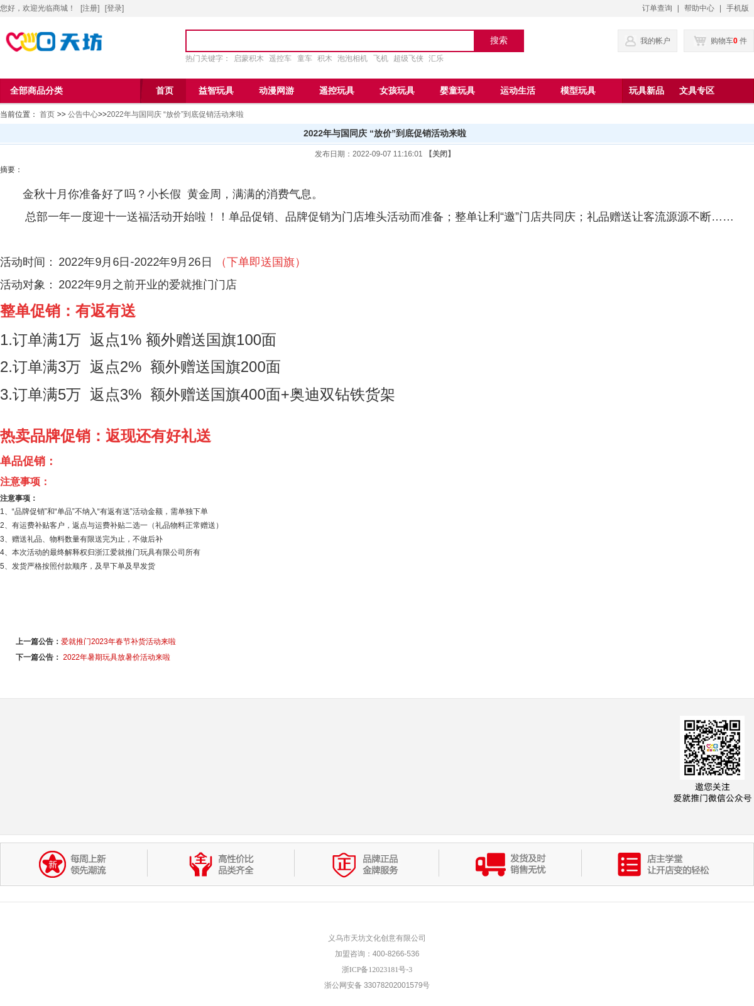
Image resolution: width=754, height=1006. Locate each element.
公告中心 (83, 114)
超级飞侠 (408, 58)
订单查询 (657, 8)
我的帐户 (655, 40)
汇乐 (436, 58)
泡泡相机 (352, 58)
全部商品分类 (36, 91)
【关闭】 (440, 154)
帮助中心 (699, 8)
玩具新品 (646, 91)
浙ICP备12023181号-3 (377, 969)
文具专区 (696, 91)
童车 (304, 58)
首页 (47, 114)
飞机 (380, 58)
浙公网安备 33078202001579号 (377, 985)
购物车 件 (720, 40)
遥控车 (280, 58)
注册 (89, 8)
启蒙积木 (249, 58)
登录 (114, 8)
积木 (324, 58)
